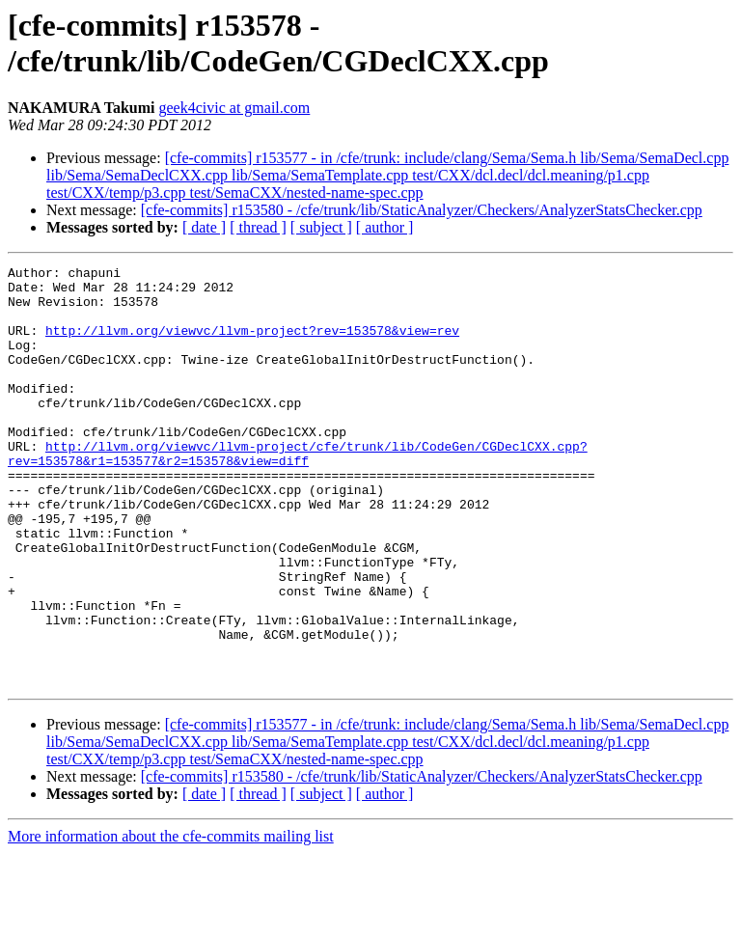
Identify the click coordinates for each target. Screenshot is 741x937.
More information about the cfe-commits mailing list (171, 920)
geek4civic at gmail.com (234, 107)
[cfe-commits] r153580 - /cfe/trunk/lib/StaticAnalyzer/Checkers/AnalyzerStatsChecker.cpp (421, 210)
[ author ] (385, 227)
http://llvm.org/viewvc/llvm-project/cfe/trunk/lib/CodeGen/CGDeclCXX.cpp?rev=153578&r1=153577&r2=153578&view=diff (298, 492)
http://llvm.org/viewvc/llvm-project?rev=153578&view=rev (252, 344)
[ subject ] (321, 227)
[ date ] (204, 227)
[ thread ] (258, 227)
